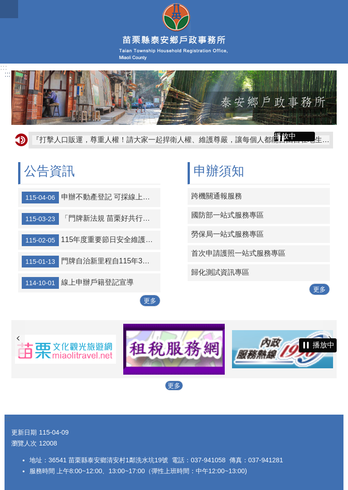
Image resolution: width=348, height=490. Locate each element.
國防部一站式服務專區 (227, 215)
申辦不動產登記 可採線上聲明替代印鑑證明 (91, 197)
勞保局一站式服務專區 (227, 234)
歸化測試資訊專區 (220, 272)
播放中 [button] (285, 136)
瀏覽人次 (24, 443)
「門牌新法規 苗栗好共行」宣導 (91, 219)
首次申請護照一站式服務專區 (238, 253)
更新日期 (24, 432)
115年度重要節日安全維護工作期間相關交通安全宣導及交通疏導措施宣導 (91, 240)
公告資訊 (49, 171)
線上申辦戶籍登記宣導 (78, 283)
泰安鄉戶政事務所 (174, 32)
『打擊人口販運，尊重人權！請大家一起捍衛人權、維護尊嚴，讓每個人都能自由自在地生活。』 (180, 140)
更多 (150, 300)
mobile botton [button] (9, 9)
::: (3, 67)
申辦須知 (218, 171)
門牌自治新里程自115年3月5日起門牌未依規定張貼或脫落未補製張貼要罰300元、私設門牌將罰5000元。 (91, 261)
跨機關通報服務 (216, 196)
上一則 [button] (18, 338)
